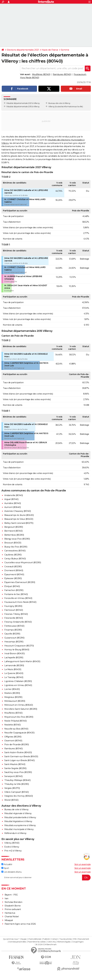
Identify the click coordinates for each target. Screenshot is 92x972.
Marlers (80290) (12, 693)
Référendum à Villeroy (15, 833)
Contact (54, 939)
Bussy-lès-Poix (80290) (15, 546)
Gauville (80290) (12, 633)
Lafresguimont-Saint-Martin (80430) (22, 661)
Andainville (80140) (13, 495)
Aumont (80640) (12, 507)
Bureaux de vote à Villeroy (59, 103)
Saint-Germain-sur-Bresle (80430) (21, 756)
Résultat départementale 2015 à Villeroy (23, 106)
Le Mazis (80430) (12, 669)
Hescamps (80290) (13, 641)
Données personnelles (17, 942)
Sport (5, 868)
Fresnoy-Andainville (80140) (18, 622)
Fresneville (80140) (13, 618)
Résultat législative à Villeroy (18, 821)
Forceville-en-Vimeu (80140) (18, 598)
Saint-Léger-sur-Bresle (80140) (19, 760)
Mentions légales (63, 942)
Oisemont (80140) (13, 740)
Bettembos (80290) (14, 535)
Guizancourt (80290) (14, 637)
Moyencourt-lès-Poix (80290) (18, 717)
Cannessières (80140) (14, 550)
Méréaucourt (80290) (14, 701)
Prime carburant (13, 909)
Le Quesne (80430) (13, 673)
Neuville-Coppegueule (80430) (19, 732)
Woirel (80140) (11, 800)
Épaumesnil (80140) (14, 574)
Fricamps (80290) (13, 629)
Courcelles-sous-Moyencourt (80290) (22, 562)
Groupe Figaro (77, 942)
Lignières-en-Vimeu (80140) (18, 685)
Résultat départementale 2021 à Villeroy (23, 103)
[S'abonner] (46, 877)
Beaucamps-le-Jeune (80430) (19, 515)
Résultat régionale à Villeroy (18, 813)
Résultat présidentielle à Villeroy (20, 817)
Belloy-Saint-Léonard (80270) (18, 523)
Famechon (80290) (13, 590)
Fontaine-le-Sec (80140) (16, 594)
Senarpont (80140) (13, 776)
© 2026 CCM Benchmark (46, 945)
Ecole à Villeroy (11, 846)
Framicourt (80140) (13, 610)
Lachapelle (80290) (13, 657)
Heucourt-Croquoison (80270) (19, 645)
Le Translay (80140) (13, 677)
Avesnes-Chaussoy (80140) (17, 511)
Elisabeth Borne (13, 905)
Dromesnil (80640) (13, 570)
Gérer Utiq (51, 942)
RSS (75, 939)
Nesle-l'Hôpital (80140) (15, 721)
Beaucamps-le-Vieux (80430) (18, 519)
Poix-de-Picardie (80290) (16, 744)
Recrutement (83, 939)
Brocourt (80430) (12, 542)
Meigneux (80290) (13, 697)
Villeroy (51, 106)
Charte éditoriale (34, 939)
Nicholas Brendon (13, 902)
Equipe (23, 939)
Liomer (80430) (12, 689)
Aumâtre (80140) (12, 503)
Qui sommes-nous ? (11, 939)
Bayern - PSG (11, 894)
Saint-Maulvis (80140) (14, 764)
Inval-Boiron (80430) (14, 653)
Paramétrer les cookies (37, 942)
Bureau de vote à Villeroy (16, 809)
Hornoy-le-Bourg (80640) (16, 649)
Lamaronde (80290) (14, 665)
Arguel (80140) (11, 499)
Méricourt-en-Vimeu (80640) (18, 705)
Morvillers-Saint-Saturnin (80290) (20, 709)
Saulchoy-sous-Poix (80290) (18, 772)
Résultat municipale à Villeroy (19, 829)
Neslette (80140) (12, 724)
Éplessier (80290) (13, 578)
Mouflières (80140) (41, 74)
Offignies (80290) (12, 736)
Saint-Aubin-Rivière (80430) (18, 752)
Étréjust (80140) (12, 586)
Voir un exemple (82, 864)
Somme (65, 50)
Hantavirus (10, 913)
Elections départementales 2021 (23, 50)
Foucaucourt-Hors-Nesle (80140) (20, 602)
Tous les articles (65, 939)
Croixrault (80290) (13, 566)
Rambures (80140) (62, 74)
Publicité (46, 939)
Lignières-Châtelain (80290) (18, 681)
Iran (6, 898)
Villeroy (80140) (11, 843)
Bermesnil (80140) (13, 531)
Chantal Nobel (12, 916)
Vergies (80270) (12, 788)
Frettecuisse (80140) (14, 626)
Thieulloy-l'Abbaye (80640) (17, 780)
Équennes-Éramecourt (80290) (19, 582)
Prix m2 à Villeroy (13, 850)
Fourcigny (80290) (13, 606)
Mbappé (9, 920)
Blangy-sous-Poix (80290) (17, 538)
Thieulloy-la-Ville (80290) (16, 784)
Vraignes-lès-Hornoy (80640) (18, 796)
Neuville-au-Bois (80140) (16, 728)
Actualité (6, 864)
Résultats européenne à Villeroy (20, 825)
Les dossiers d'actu (11, 872)
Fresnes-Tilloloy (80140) (16, 614)
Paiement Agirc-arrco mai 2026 (20, 924)
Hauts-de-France (50, 50)
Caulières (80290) (13, 554)
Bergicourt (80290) (13, 527)
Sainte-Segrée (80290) (15, 768)
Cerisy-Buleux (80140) (15, 558)
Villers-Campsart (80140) (16, 792)
